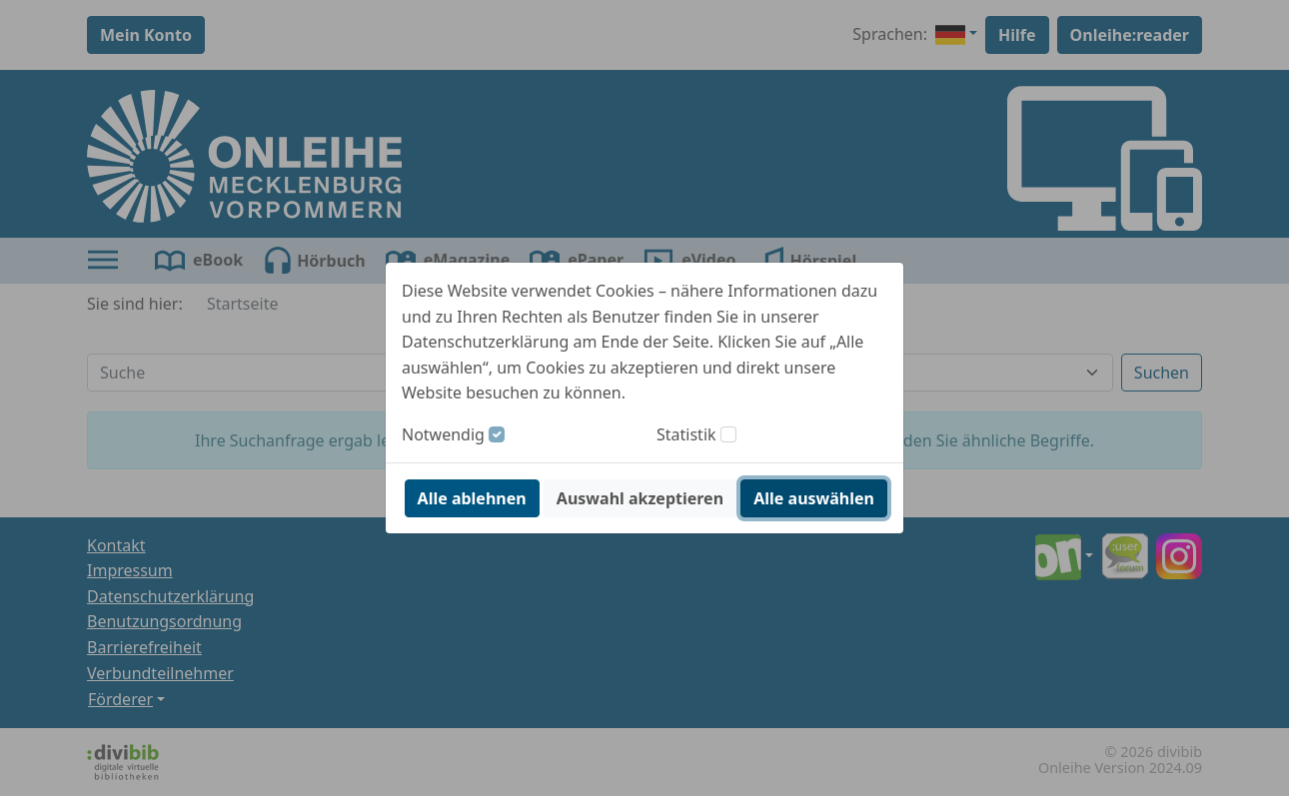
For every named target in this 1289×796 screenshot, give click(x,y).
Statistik (686, 434)
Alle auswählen (813, 498)
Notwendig (443, 434)
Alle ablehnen (472, 498)
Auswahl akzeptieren (640, 498)
